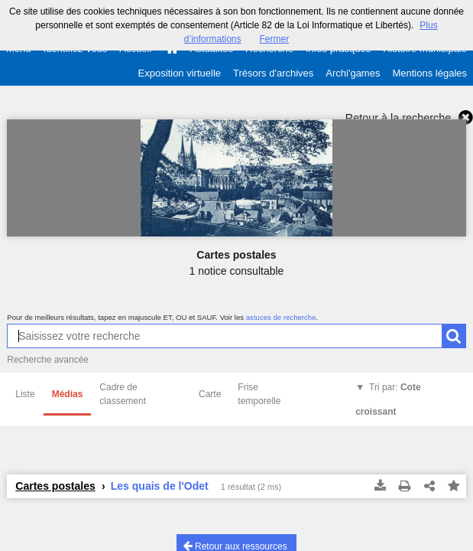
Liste (24, 394)
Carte (210, 394)
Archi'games (353, 73)
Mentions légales (429, 73)
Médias (67, 394)
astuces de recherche (281, 317)
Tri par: (387, 399)
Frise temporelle (259, 394)
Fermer (275, 39)
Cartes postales (55, 486)
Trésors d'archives (273, 73)
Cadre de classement (122, 394)
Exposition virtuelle (179, 73)
